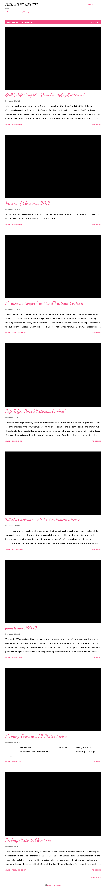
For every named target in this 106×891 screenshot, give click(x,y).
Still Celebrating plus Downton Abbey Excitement (45, 94)
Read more (96, 124)
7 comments (17, 124)
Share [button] (7, 124)
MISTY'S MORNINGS (21, 4)
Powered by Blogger (53, 885)
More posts (96, 877)
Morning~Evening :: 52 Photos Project (36, 736)
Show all (95, 22)
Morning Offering (21, 12)
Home (7, 12)
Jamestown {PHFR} (21, 628)
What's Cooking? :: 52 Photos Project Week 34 (44, 519)
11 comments (17, 549)
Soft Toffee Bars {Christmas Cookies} (35, 411)
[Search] (90, 4)
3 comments (17, 224)
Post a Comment (19, 333)
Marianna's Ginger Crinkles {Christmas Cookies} (44, 303)
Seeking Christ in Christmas (28, 840)
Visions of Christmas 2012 (27, 203)
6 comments (17, 762)
